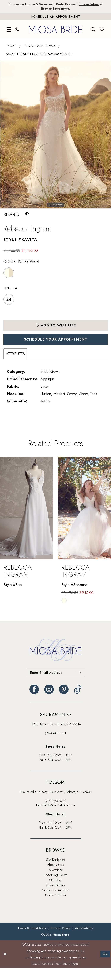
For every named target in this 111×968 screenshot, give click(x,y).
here (74, 963)
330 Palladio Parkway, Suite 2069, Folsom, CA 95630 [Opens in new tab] (56, 791)
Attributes (15, 354)
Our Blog (55, 879)
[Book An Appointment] (55, 16)
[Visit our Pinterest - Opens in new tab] (64, 689)
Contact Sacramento (55, 890)
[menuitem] (8, 29)
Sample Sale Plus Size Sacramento (39, 54)
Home (11, 46)
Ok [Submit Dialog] (105, 954)
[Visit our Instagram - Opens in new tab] (49, 689)
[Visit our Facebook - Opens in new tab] (34, 689)
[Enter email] (55, 672)
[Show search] (93, 29)
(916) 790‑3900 (55, 800)
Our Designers (55, 859)
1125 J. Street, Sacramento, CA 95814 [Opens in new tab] (55, 723)
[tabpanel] (55, 134)
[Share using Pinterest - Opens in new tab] (27, 214)
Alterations (55, 869)
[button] (8, 29)
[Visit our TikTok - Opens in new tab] (78, 689)
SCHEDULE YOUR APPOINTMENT (55, 339)
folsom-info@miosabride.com (55, 805)
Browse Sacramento (55, 9)
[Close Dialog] (5, 954)
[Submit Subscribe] (78, 672)
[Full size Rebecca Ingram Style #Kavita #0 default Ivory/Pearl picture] (55, 134)
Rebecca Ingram (39, 46)
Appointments (55, 884)
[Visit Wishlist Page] (102, 29)
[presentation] (26, 508)
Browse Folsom (89, 4)
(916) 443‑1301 (55, 732)
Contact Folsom (55, 895)
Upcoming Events (55, 874)
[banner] (55, 29)
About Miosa (55, 864)
